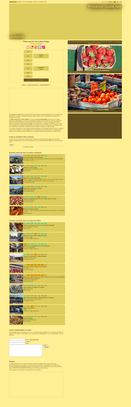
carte (30, 123)
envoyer (46, 347)
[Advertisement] (36, 100)
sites (35, 2)
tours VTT (42, 2)
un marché (17, 36)
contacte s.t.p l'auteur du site (22, 366)
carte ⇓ (24, 85)
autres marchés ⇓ (33, 85)
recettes (21, 2)
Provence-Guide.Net (104, 6)
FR (115, 2)
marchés (13, 2)
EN (121, 2)
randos (29, 2)
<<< (102, 2)
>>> (106, 2)
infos (110, 2)
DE (118, 2)
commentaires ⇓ (45, 85)
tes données (34, 339)
